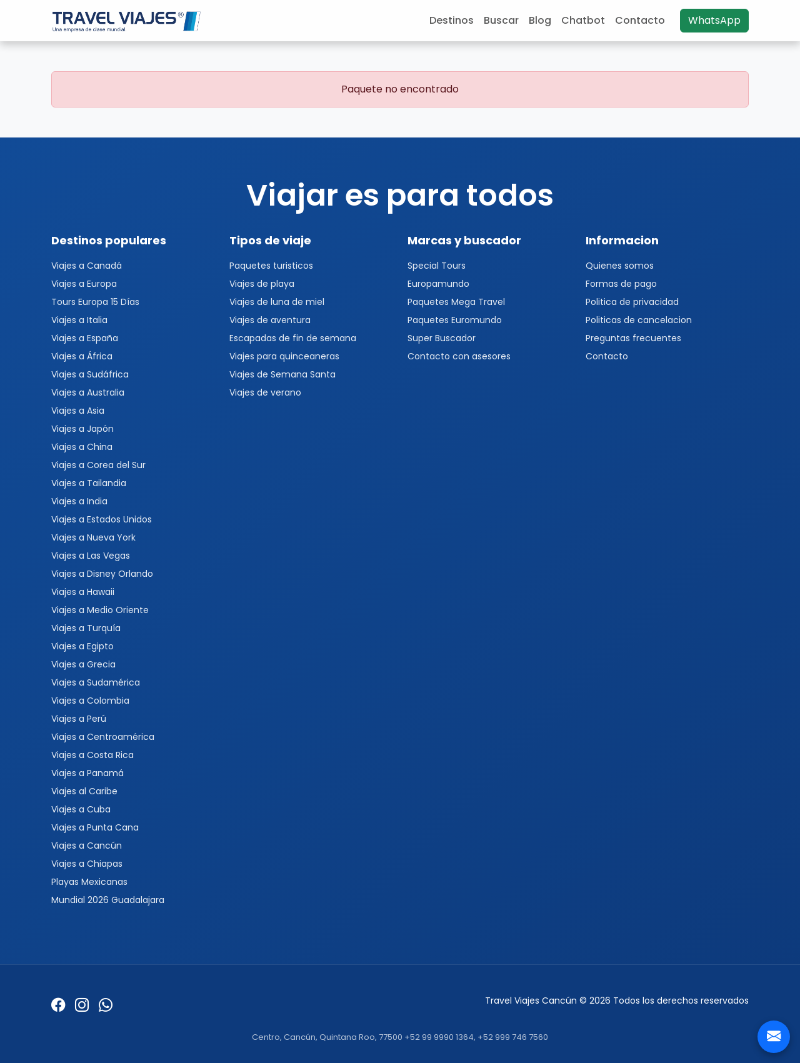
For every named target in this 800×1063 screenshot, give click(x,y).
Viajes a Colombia (90, 700)
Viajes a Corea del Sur (98, 465)
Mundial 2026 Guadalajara (107, 900)
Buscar (501, 20)
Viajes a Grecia (83, 664)
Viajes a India (79, 501)
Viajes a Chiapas (86, 863)
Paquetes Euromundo (455, 320)
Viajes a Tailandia (88, 483)
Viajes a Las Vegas (90, 555)
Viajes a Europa (84, 283)
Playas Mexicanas (89, 882)
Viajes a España (84, 338)
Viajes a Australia (87, 392)
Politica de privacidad (632, 302)
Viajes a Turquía (86, 628)
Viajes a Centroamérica (102, 737)
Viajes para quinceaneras (284, 356)
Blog (540, 20)
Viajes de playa (261, 283)
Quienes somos (620, 265)
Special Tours (437, 265)
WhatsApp (714, 20)
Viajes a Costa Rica (92, 755)
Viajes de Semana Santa (282, 374)
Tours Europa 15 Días (95, 302)
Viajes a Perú (78, 718)
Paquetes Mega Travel (456, 302)
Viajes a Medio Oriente (100, 610)
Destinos (451, 20)
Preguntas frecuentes (633, 338)
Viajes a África (81, 356)
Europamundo (438, 283)
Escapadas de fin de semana (292, 338)
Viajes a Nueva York (93, 537)
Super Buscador (442, 338)
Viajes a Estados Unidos (101, 519)
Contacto (640, 20)
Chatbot (583, 20)
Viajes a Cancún (86, 845)
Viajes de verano (265, 392)
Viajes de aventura (270, 320)
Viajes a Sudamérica (95, 682)
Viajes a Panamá (87, 773)
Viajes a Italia (79, 320)
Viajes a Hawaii (82, 592)
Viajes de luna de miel (276, 302)
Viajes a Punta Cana (95, 827)
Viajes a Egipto (82, 646)
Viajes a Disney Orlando (102, 573)
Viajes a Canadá (86, 265)
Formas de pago (621, 283)
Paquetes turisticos (271, 265)
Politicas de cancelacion (639, 320)
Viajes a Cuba (81, 809)
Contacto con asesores (459, 356)
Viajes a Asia (77, 410)
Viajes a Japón (82, 428)
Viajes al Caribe (84, 791)
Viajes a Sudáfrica (90, 374)
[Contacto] (774, 1037)
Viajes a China (81, 447)
